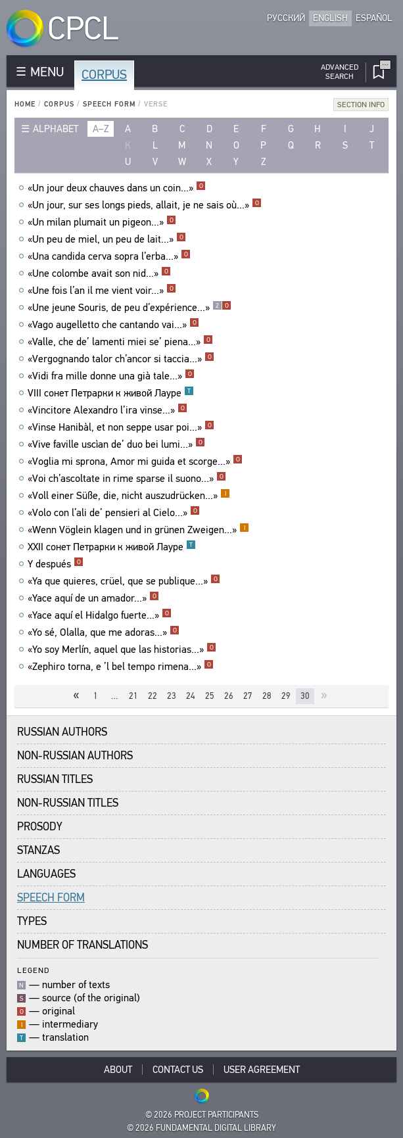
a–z (101, 129)
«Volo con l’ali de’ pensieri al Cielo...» (114, 513)
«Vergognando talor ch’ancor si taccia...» (121, 359)
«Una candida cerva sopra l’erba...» (109, 256)
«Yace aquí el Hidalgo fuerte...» (100, 615)
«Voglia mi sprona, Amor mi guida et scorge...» (135, 461)
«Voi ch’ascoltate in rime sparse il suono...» (127, 479)
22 (152, 696)
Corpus (104, 74)
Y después (55, 564)
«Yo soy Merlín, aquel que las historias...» (122, 649)
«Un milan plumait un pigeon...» (102, 222)
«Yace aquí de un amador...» (93, 598)
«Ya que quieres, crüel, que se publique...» (124, 581)
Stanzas (38, 850)
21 (133, 696)
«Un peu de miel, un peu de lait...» (107, 239)
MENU (47, 72)
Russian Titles (55, 779)
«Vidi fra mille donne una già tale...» (111, 376)
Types (32, 921)
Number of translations (82, 945)
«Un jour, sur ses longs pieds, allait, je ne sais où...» (145, 205)
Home (25, 104)
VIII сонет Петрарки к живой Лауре (111, 393)
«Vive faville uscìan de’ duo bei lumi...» (116, 444)
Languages (46, 874)
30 (305, 696)
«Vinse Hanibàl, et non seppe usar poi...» (121, 427)
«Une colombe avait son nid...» (99, 273)
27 (247, 696)
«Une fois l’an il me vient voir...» (102, 290)
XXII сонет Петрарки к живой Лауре (112, 547)
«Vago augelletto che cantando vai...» (113, 325)
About (118, 1070)
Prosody (39, 827)
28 (267, 696)
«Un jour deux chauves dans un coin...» (117, 188)
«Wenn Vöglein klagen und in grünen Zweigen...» (138, 530)
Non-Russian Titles (67, 803)
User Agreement (262, 1070)
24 (190, 696)
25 (209, 696)
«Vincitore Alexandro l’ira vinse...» (107, 410)
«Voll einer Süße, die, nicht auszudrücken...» (129, 496)
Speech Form (109, 104)
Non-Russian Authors (75, 756)
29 (286, 696)
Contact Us (178, 1070)
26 (228, 696)
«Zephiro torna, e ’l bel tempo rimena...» (121, 667)
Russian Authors (62, 732)
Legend (33, 970)
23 (171, 696)
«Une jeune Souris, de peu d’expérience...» (129, 308)
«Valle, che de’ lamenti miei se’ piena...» (120, 342)
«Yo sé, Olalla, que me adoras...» (103, 632)
